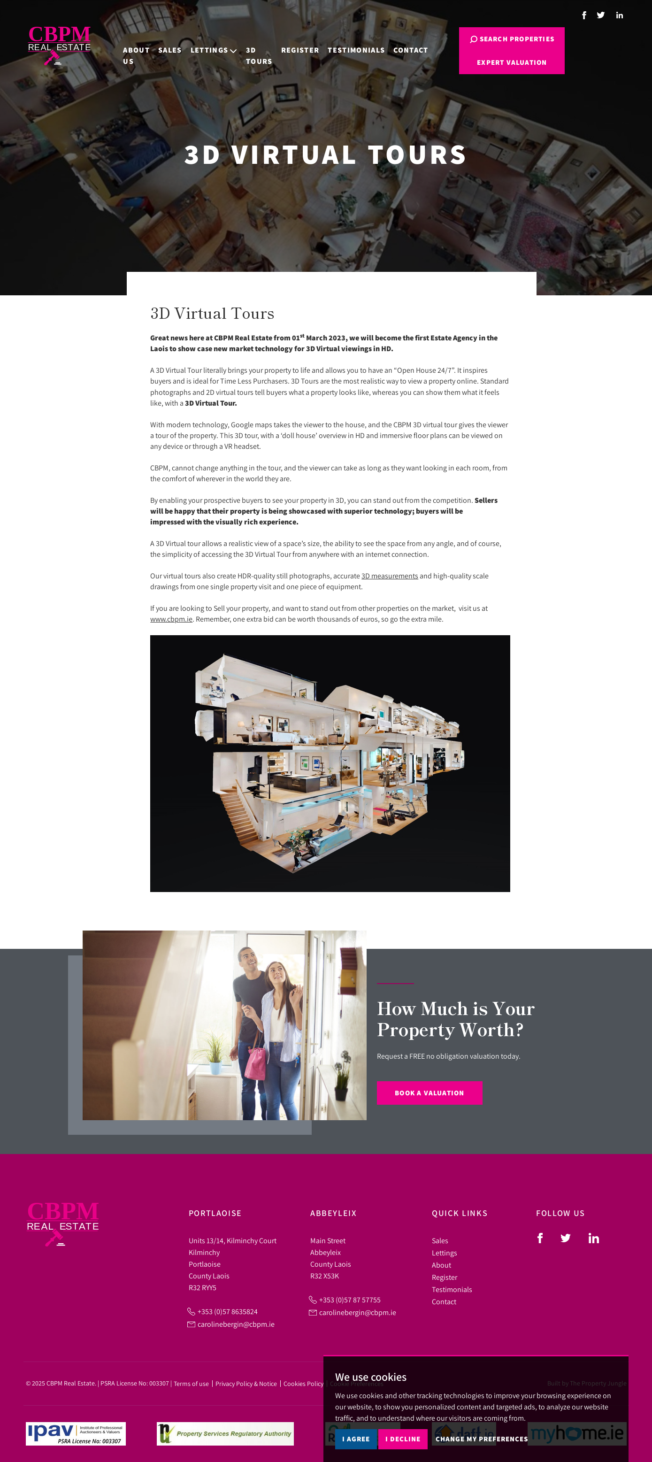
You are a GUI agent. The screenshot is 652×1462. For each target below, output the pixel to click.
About (441, 1265)
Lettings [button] (199, 44)
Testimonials (342, 44)
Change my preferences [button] (482, 1438)
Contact (396, 44)
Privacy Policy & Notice (246, 1383)
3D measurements (389, 575)
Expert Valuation (490, 62)
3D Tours (245, 49)
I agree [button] (356, 1438)
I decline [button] (403, 1438)
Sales (156, 44)
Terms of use (191, 1383)
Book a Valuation (429, 1092)
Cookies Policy (303, 1383)
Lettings (444, 1252)
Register (286, 44)
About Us (122, 49)
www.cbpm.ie (171, 618)
